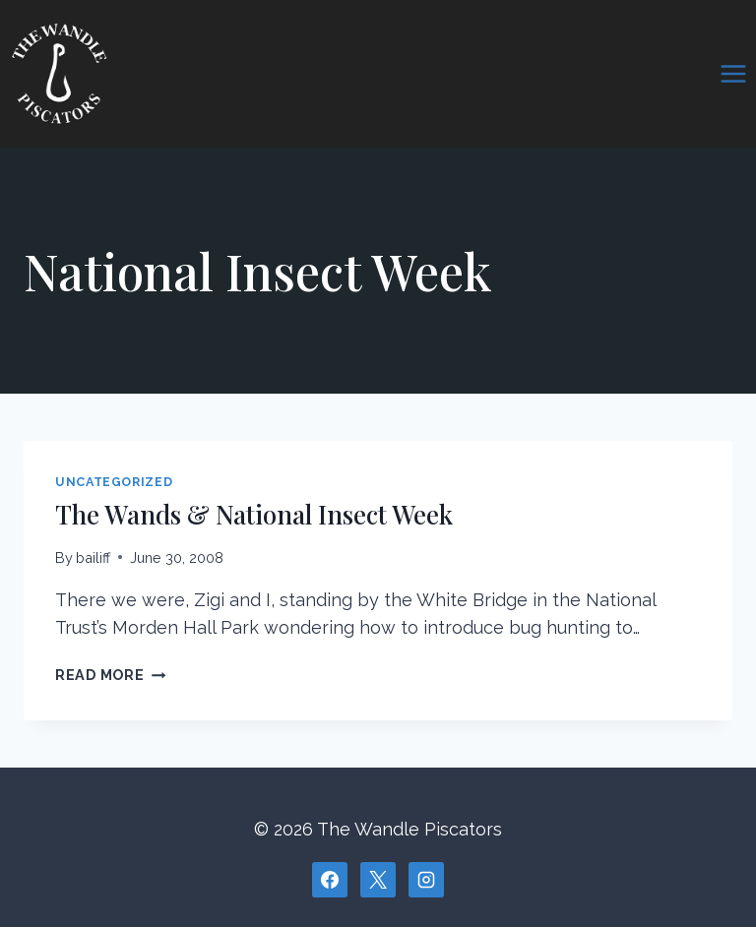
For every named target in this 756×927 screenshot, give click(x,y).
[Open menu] (733, 73)
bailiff (93, 557)
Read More (110, 674)
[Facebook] (329, 879)
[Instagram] (426, 879)
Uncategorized (113, 481)
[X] (378, 879)
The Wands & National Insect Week (254, 514)
